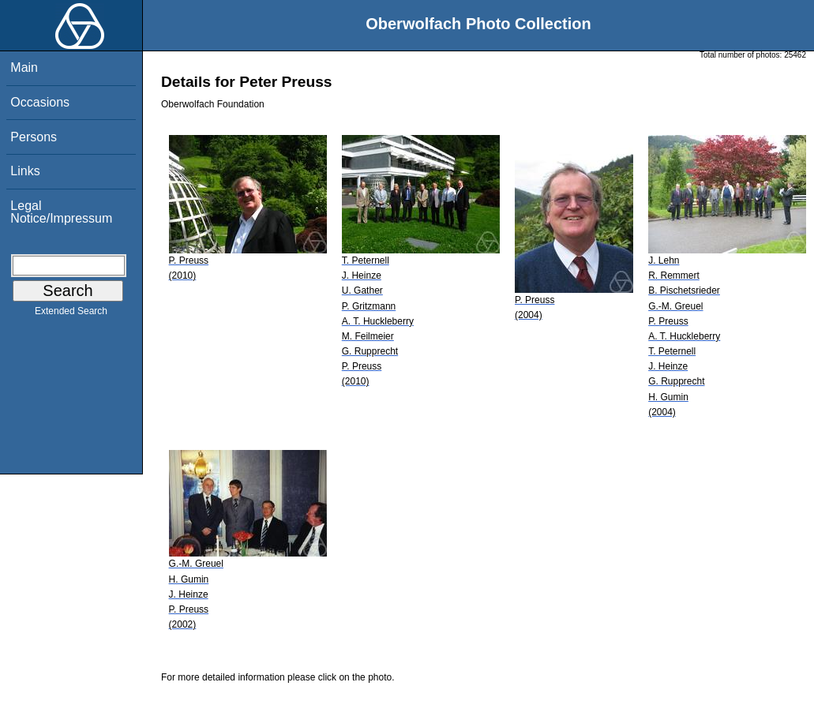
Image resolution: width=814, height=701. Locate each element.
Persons (33, 137)
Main (24, 67)
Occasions (39, 102)
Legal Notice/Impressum (61, 212)
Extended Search (71, 314)
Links (24, 171)
